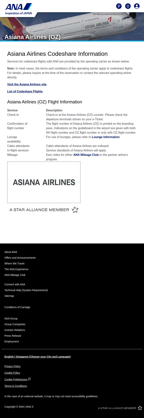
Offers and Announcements (20, 257)
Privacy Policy (12, 366)
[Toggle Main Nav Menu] (128, 6)
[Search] (119, 6)
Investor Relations (14, 330)
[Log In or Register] (137, 6)
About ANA (10, 252)
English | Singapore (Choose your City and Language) (37, 356)
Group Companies (14, 324)
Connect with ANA (14, 284)
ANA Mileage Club (14, 274)
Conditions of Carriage (17, 307)
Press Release (12, 335)
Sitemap (9, 295)
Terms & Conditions (15, 385)
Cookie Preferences (17, 379)
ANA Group (11, 318)
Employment (11, 341)
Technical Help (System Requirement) (26, 290)
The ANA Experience (16, 269)
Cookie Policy (12, 372)
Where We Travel (14, 263)
